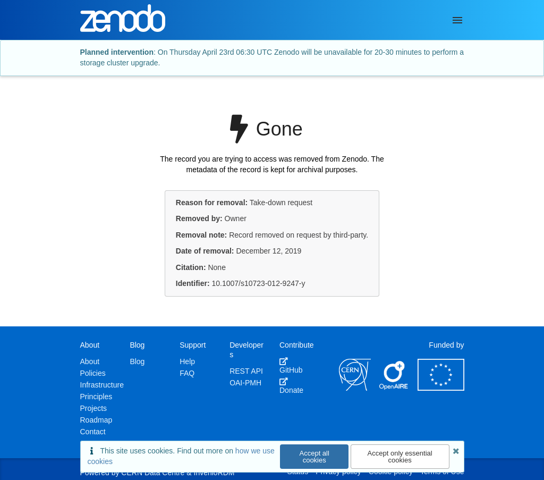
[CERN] (355, 388)
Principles (96, 396)
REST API (246, 371)
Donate (291, 385)
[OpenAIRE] (394, 388)
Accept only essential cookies (400, 456)
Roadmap (96, 420)
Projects (93, 408)
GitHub (291, 365)
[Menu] (457, 20)
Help (187, 361)
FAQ (187, 373)
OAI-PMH (245, 382)
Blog (137, 361)
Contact (93, 431)
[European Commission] (441, 388)
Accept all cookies (314, 456)
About (90, 361)
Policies (93, 373)
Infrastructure (102, 385)
